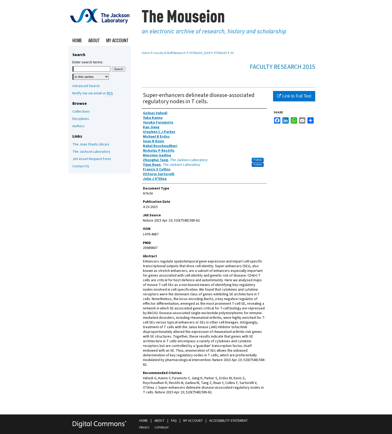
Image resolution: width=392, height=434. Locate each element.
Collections (81, 111)
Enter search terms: (87, 62)
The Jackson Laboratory (91, 151)
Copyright (161, 428)
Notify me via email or (92, 93)
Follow (258, 159)
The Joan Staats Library (90, 144)
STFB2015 (220, 53)
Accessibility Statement (228, 420)
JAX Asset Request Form (91, 159)
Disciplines (80, 118)
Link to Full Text (294, 96)
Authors (78, 126)
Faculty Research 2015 (282, 66)
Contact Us (80, 166)
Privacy (144, 428)
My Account (193, 420)
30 (231, 53)
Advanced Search (86, 86)
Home (146, 53)
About (159, 420)
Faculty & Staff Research (170, 53)
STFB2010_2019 (199, 53)
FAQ (174, 420)
